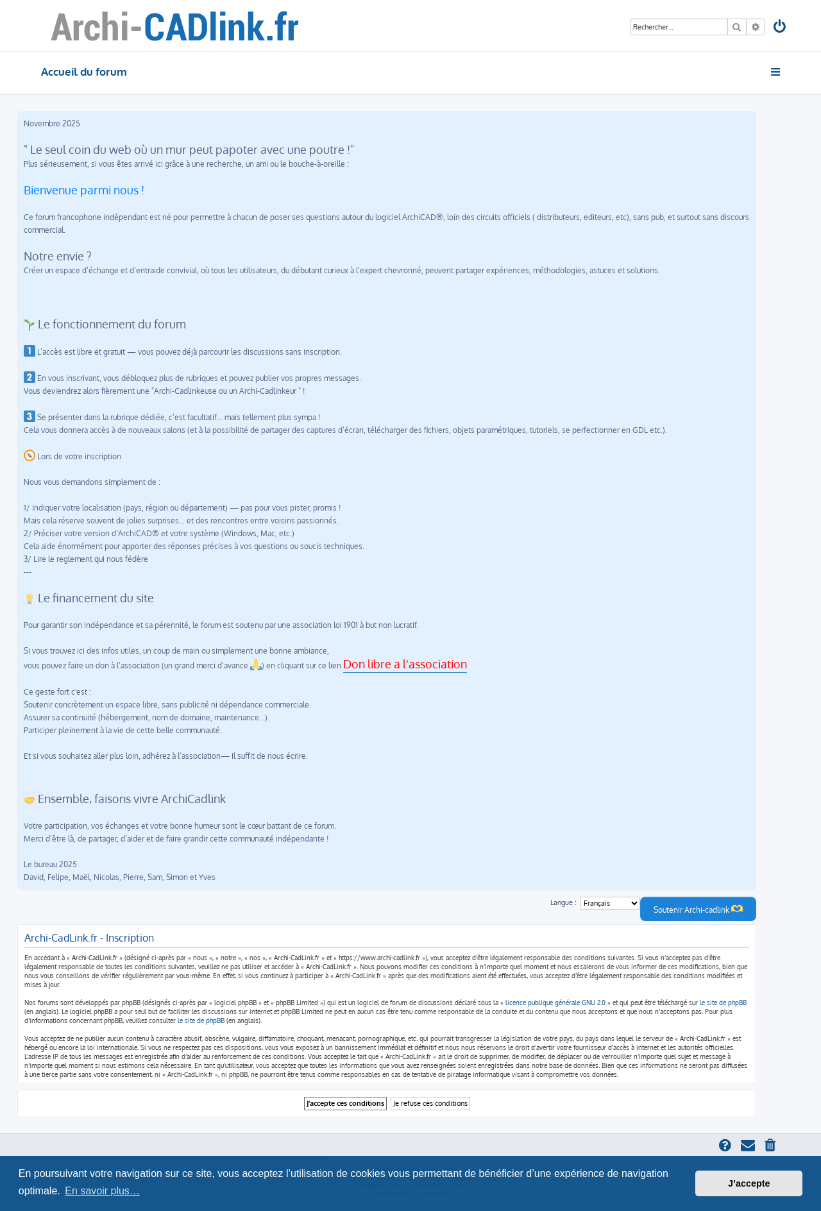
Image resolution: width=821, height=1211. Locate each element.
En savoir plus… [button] (102, 1190)
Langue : (563, 902)
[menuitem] (781, 28)
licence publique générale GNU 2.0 (555, 1002)
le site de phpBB (723, 1002)
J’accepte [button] (749, 1183)
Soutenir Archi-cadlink (698, 909)
